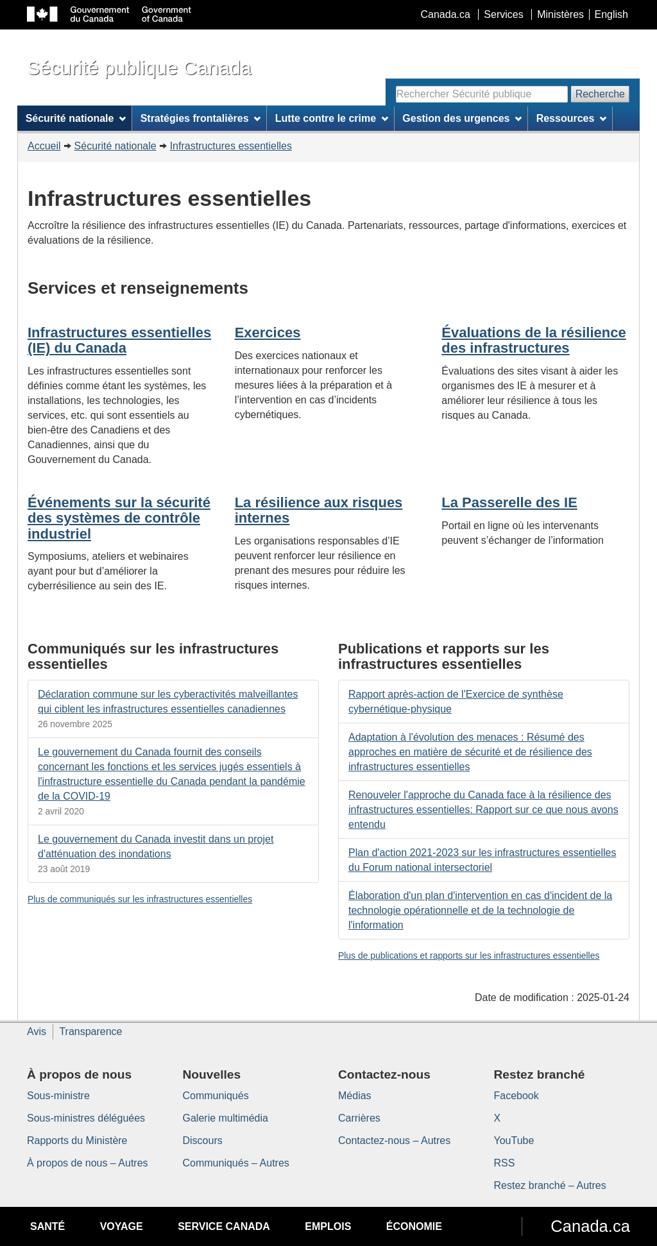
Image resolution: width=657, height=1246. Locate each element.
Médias (354, 1095)
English (611, 14)
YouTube (514, 1140)
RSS (504, 1163)
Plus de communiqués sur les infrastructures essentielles (140, 899)
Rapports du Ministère (77, 1140)
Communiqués (216, 1095)
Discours (203, 1140)
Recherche (600, 93)
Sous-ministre (58, 1095)
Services (503, 14)
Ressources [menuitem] (571, 118)
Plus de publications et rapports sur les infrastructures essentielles (468, 955)
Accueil (44, 145)
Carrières (359, 1118)
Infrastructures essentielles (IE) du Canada (119, 340)
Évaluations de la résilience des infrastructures (533, 340)
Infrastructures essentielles (231, 145)
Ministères (560, 14)
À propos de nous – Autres (87, 1163)
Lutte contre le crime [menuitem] (331, 118)
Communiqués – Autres (236, 1163)
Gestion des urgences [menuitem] (462, 118)
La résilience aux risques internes (319, 510)
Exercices (268, 332)
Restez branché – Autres (550, 1185)
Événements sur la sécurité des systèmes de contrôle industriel (119, 517)
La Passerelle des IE (509, 502)
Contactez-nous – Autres (394, 1140)
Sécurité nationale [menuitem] (76, 118)
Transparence (90, 1031)
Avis (36, 1031)
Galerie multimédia (225, 1118)
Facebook (516, 1095)
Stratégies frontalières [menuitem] (201, 118)
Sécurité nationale (115, 145)
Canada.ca (445, 14)
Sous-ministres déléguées (86, 1118)
